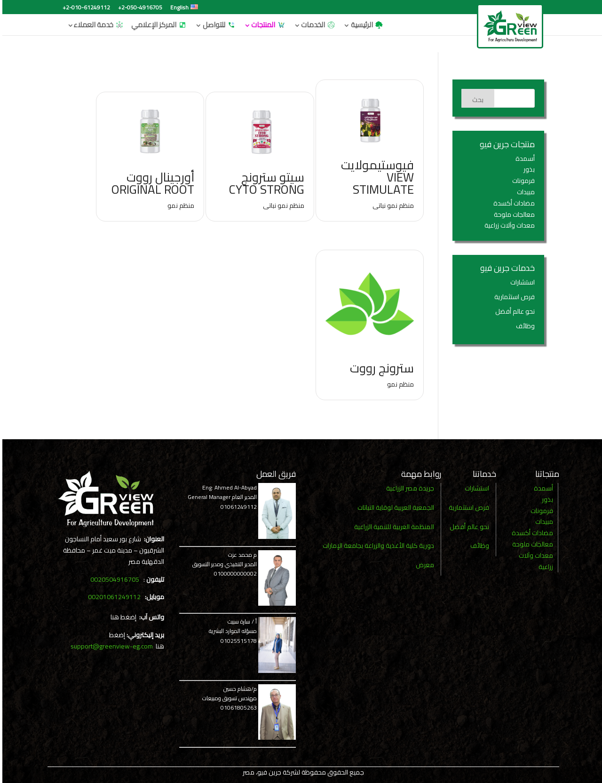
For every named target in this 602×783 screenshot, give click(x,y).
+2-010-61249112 (84, 9)
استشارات (520, 282)
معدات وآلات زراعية (507, 225)
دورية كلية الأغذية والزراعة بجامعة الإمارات (376, 545)
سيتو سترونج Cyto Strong (264, 183)
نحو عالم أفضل (512, 311)
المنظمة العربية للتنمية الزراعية (392, 527)
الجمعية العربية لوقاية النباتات (393, 507)
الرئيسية (365, 24)
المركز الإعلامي (157, 24)
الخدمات (316, 24)
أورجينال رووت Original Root (150, 183)
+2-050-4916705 (138, 9)
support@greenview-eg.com (109, 646)
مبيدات (523, 192)
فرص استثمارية (512, 297)
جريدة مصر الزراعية (408, 488)
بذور (526, 169)
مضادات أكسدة (511, 203)
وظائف (523, 326)
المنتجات (266, 24)
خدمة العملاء (96, 24)
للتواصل (217, 24)
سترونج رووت (380, 368)
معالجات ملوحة (511, 214)
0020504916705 (112, 579)
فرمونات (521, 180)
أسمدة (522, 158)
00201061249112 (112, 597)
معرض (422, 565)
